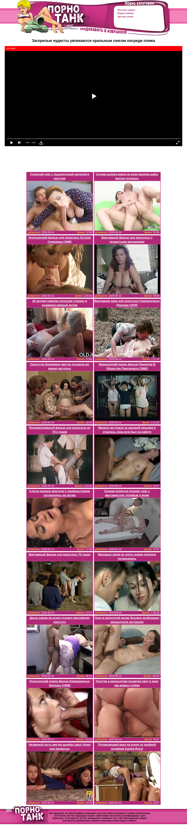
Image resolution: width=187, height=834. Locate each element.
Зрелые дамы (125, 16)
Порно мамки (125, 13)
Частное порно (126, 9)
